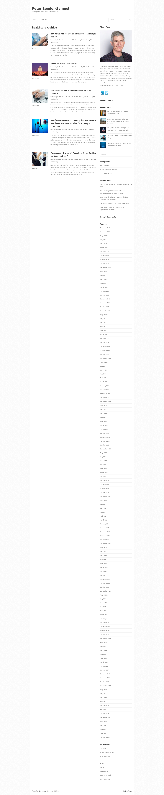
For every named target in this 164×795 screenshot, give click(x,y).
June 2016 (103, 555)
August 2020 (104, 362)
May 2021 (103, 327)
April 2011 (103, 733)
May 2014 (103, 654)
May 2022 (103, 283)
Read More (36, 49)
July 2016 (103, 552)
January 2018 (104, 480)
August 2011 (104, 721)
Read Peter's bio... (117, 85)
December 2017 (105, 484)
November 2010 (105, 737)
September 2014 (105, 638)
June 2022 (103, 279)
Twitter (107, 93)
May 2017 (103, 512)
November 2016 (105, 536)
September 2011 (105, 717)
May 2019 (103, 417)
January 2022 (104, 295)
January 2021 (104, 342)
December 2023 (105, 228)
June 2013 (103, 698)
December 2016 (105, 532)
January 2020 (104, 390)
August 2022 (104, 271)
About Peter (43, 20)
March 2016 (103, 567)
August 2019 (104, 405)
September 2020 (105, 358)
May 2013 (103, 702)
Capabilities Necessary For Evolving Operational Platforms (119, 144)
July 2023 (103, 240)
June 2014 (103, 650)
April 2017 (103, 516)
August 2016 (104, 548)
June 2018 (103, 461)
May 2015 (103, 607)
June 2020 (103, 370)
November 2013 (105, 678)
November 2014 (105, 630)
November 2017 (105, 488)
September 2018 (105, 449)
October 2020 (104, 354)
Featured (103, 165)
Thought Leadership (107, 169)
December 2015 (105, 579)
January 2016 (104, 575)
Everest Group (114, 66)
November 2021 (105, 303)
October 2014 (104, 634)
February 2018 (104, 477)
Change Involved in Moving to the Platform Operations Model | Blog (118, 129)
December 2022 (105, 255)
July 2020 (103, 366)
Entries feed (104, 771)
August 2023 (104, 236)
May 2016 (103, 559)
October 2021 (104, 307)
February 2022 (104, 291)
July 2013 (103, 694)
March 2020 (103, 382)
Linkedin (102, 93)
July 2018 (103, 457)
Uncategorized (105, 173)
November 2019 (105, 394)
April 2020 (103, 378)
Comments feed (105, 775)
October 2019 (104, 398)
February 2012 (104, 709)
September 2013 (105, 686)
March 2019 (103, 425)
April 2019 (103, 421)
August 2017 (104, 500)
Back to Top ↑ (127, 791)
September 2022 (105, 267)
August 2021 (104, 315)
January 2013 (104, 705)
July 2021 (103, 319)
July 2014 (103, 646)
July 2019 (103, 409)
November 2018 (105, 441)
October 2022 (104, 263)
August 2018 (104, 453)
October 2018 (104, 445)
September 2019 (105, 402)
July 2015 (103, 599)
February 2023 (104, 252)
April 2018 (103, 469)
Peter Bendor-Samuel (50, 8)
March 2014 (103, 662)
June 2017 (103, 508)
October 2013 (104, 682)
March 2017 (103, 520)
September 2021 (105, 311)
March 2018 (103, 473)
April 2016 (103, 563)
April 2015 (103, 611)
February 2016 (104, 571)
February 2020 (104, 386)
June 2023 (103, 244)
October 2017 (104, 492)
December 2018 (105, 437)
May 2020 (103, 374)
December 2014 (105, 627)
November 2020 (105, 350)
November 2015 (105, 583)
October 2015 (104, 587)
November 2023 (105, 232)
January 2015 (104, 623)
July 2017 (103, 504)
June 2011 (103, 725)
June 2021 (103, 323)
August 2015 (104, 595)
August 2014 (104, 642)
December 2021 (105, 299)
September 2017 (105, 496)
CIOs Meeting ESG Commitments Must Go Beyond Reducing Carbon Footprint (118, 121)
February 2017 (104, 524)
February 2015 (104, 619)
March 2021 (103, 334)
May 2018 (103, 465)
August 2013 (104, 690)
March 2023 (103, 248)
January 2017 (104, 528)
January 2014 (104, 670)
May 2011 (103, 729)
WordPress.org (105, 779)
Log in (102, 767)
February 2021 (104, 338)
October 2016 (104, 540)
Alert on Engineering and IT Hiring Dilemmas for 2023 (118, 112)
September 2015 (105, 591)
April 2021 (103, 330)
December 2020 (105, 346)
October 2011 (104, 713)
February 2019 (104, 429)
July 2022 (103, 275)
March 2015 (103, 615)
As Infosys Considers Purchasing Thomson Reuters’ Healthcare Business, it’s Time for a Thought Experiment (73, 123)
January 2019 (104, 433)
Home (34, 20)
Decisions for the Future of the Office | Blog (119, 137)
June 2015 (103, 603)
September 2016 (105, 544)
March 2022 (103, 287)
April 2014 (103, 658)
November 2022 (105, 259)
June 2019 (103, 413)
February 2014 (104, 666)
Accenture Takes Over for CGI (63, 63)
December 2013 (105, 674)
